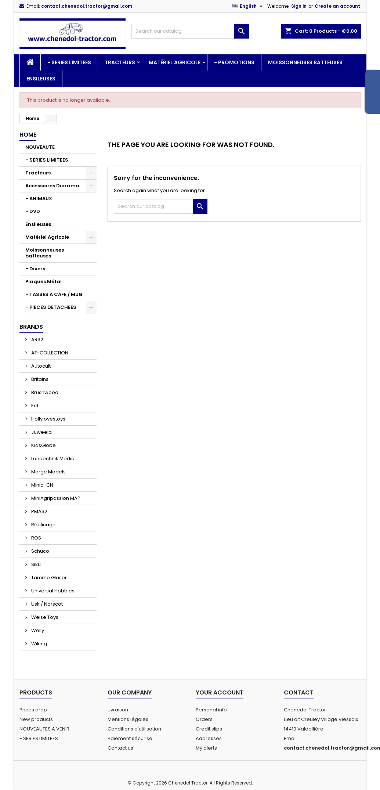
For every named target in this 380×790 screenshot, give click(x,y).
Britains (39, 379)
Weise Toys (44, 617)
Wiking (38, 643)
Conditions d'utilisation (134, 728)
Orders (204, 719)
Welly (37, 630)
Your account (219, 692)
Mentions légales (128, 719)
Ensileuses (40, 78)
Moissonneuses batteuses (305, 62)
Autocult (40, 365)
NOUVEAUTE (40, 147)
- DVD (32, 211)
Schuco (39, 551)
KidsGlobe (43, 445)
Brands (31, 326)
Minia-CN (41, 484)
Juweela (41, 432)
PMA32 (38, 511)
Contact (299, 692)
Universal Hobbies (52, 590)
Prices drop (33, 709)
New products (36, 719)
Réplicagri (42, 524)
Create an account (337, 6)
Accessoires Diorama (52, 185)
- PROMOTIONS (234, 62)
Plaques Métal (43, 281)
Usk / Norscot (46, 603)
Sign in (299, 6)
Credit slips (209, 728)
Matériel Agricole (174, 62)
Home (27, 134)
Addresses (209, 738)
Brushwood (44, 392)
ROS (35, 537)
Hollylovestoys (47, 418)
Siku (35, 564)
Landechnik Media (52, 458)
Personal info (211, 709)
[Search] (190, 31)
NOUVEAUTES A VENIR (44, 728)
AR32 (36, 339)
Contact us (120, 747)
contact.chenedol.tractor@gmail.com (86, 6)
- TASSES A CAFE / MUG (54, 294)
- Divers (35, 268)
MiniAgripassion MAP (55, 498)
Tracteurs (120, 62)
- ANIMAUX (38, 198)
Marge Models (48, 471)
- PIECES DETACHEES (50, 307)
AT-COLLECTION (49, 352)
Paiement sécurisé (130, 738)
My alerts (206, 747)
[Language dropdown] (248, 6)
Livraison (118, 709)
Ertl (34, 405)
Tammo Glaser (48, 577)
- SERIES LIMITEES (69, 62)
